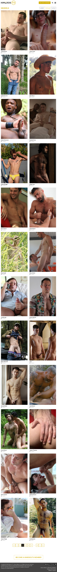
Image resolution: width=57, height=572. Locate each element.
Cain (30, 361)
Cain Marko (32, 405)
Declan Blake (4, 405)
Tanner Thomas (33, 450)
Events (54, 569)
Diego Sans (32, 184)
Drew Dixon (4, 450)
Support (54, 570)
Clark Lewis (32, 51)
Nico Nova (31, 95)
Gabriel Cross (4, 95)
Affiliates (50, 570)
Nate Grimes (4, 494)
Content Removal (9, 568)
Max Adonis (4, 228)
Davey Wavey (32, 317)
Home (42, 567)
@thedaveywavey (52, 565)
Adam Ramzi (32, 228)
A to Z (53, 8)
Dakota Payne (32, 494)
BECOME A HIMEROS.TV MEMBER (28, 557)
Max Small (3, 273)
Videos (45, 567)
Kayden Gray (32, 140)
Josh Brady (3, 317)
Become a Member (45, 2)
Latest (42, 8)
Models (54, 567)
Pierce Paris (32, 273)
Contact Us (3, 568)
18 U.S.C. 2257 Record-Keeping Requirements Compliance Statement (15, 567)
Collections (49, 567)
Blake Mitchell (4, 361)
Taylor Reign (4, 538)
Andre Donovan (5, 140)
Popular (48, 8)
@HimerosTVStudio (49, 564)
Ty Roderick (32, 538)
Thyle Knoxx (4, 51)
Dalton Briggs (4, 184)
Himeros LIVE (49, 569)
